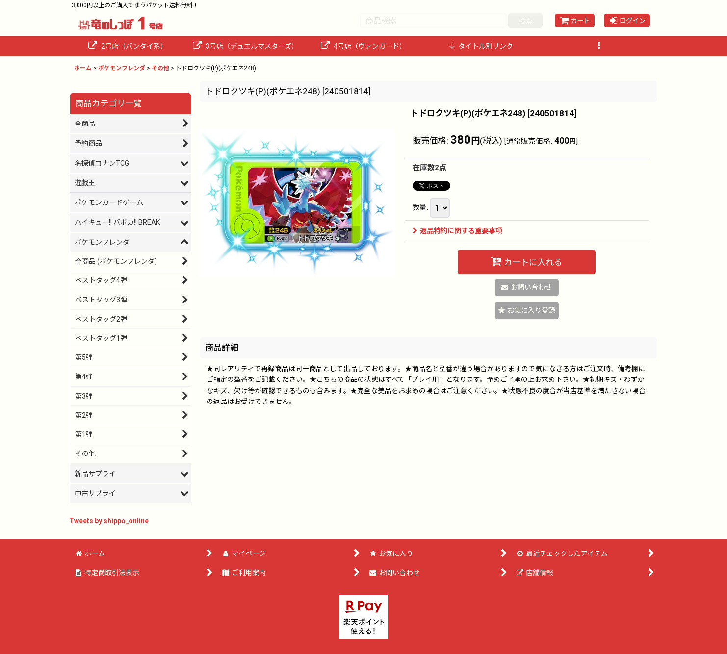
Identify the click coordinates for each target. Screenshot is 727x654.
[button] (599, 46)
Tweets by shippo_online (109, 521)
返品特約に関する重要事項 (457, 231)
